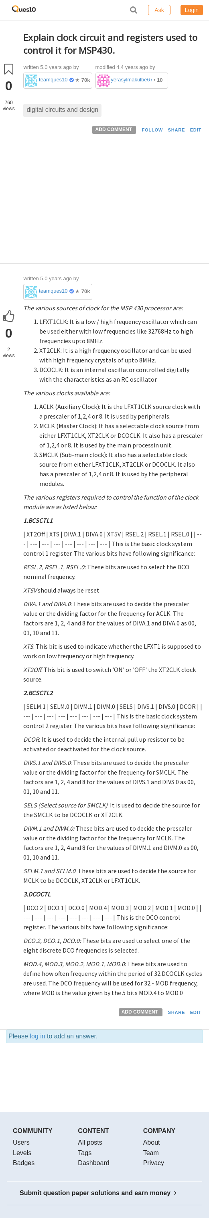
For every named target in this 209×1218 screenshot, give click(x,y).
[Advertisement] (113, 207)
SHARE (176, 129)
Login (192, 10)
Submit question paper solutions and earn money (98, 1193)
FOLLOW (152, 129)
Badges (23, 1162)
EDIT (195, 129)
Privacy (153, 1162)
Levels (22, 1152)
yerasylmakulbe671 (131, 80)
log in (37, 1036)
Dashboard (93, 1162)
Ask (159, 10)
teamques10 (53, 80)
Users (21, 1142)
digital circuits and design (62, 109)
